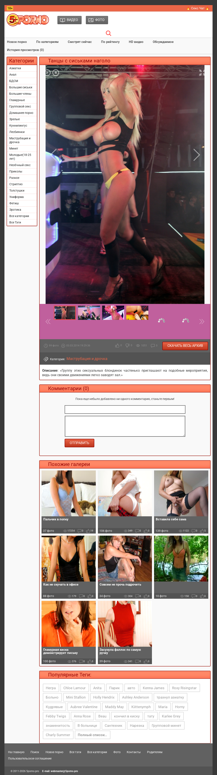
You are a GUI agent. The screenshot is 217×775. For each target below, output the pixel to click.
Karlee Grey (171, 716)
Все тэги (75, 752)
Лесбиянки (17, 132)
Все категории (19, 216)
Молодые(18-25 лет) (20, 156)
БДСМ (13, 81)
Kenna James (153, 688)
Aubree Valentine (83, 707)
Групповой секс (20, 106)
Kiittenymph (141, 707)
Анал (12, 74)
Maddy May (114, 707)
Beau (102, 716)
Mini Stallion (76, 697)
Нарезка (137, 725)
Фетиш (14, 203)
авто (131, 688)
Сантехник (113, 725)
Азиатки (15, 68)
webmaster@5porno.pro (64, 771)
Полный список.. (92, 735)
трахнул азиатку (170, 697)
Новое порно (17, 42)
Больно (52, 697)
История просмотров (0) (25, 50)
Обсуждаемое (163, 42)
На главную (16, 752)
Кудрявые (54, 707)
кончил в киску (127, 716)
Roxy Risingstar (184, 688)
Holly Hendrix (103, 697)
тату (150, 716)
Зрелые (14, 119)
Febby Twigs (56, 716)
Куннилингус (18, 125)
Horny (180, 707)
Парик (114, 688)
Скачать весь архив (185, 346)
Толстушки (16, 190)
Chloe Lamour (74, 688)
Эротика (15, 209)
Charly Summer (58, 735)
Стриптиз (15, 184)
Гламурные (17, 100)
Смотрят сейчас (80, 42)
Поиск (35, 752)
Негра (51, 688)
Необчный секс (20, 165)
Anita (97, 688)
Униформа (16, 197)
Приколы (15, 171)
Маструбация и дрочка (20, 140)
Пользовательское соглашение (29, 758)
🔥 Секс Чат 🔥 (197, 8)
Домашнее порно (21, 112)
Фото (117, 752)
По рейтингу (110, 42)
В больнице (87, 725)
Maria (162, 707)
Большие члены (20, 93)
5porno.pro (32, 771)
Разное (14, 177)
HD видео (136, 42)
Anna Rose (82, 716)
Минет (13, 148)
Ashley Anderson (135, 697)
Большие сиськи (20, 87)
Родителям (154, 752)
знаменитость (58, 725)
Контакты (134, 752)
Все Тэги (15, 222)
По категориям (47, 42)
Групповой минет (166, 725)
